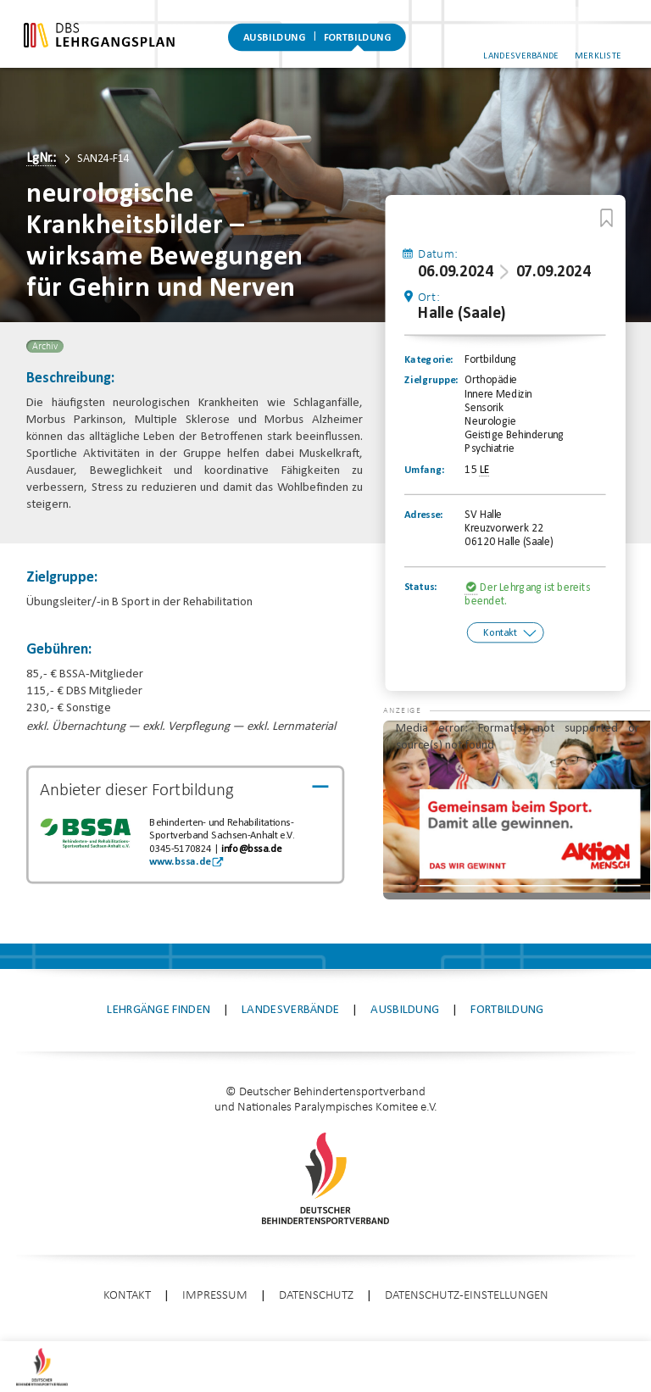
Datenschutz (316, 1306)
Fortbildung (357, 38)
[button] (416, 756)
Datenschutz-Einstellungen (466, 1306)
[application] (516, 820)
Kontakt (499, 634)
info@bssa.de (251, 849)
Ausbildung (274, 38)
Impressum (215, 1306)
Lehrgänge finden (158, 1020)
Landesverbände (527, 49)
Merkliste (605, 49)
